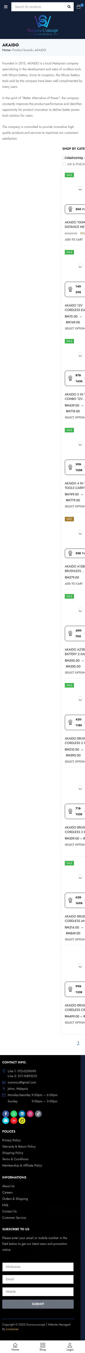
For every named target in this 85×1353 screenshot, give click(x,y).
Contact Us (9, 1211)
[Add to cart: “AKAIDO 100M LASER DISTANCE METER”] (74, 239)
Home (6, 50)
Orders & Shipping (15, 1198)
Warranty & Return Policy (19, 1146)
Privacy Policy (11, 1140)
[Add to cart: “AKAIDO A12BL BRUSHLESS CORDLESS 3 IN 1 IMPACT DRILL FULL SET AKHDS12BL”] (74, 583)
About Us (8, 1186)
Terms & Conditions (15, 1159)
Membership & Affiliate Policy (22, 1165)
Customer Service (14, 1217)
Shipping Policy (12, 1153)
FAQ (5, 1205)
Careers (7, 1192)
